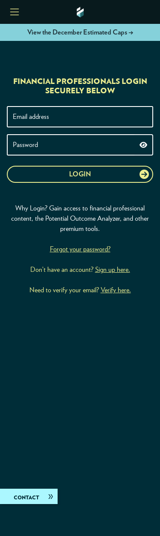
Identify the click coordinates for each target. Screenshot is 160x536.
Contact (26, 497)
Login (80, 174)
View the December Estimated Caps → (80, 32)
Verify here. (116, 290)
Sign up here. (112, 269)
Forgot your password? (80, 249)
